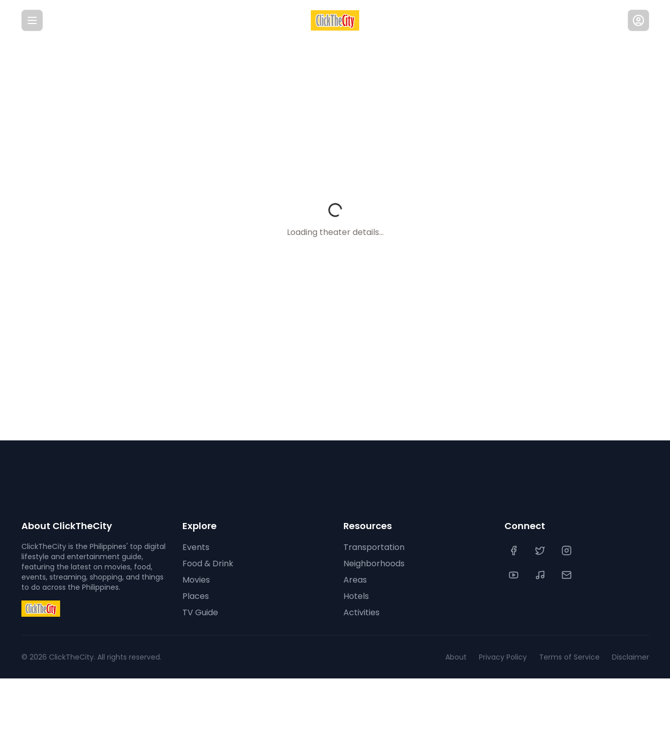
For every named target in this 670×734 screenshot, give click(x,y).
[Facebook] (514, 550)
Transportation (371, 547)
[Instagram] (567, 550)
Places (194, 596)
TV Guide (199, 612)
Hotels (355, 596)
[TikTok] (541, 575)
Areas (354, 580)
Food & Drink (207, 563)
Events (194, 547)
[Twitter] (541, 550)
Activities (360, 612)
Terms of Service (574, 657)
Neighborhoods (373, 563)
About (467, 657)
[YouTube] (514, 575)
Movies (195, 580)
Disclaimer (631, 657)
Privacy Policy (511, 657)
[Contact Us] (567, 575)
